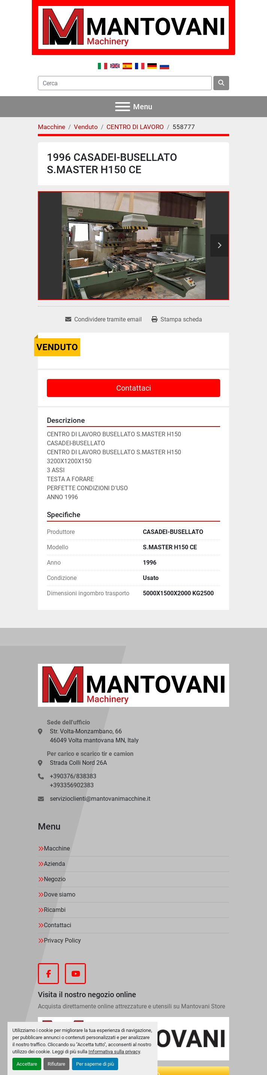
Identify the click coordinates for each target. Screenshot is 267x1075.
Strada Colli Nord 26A (78, 762)
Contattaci (133, 388)
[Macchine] (51, 127)
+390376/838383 (73, 776)
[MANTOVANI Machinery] (133, 684)
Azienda (54, 863)
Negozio (55, 879)
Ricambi (55, 909)
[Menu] (122, 106)
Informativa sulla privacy (114, 1051)
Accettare (26, 1064)
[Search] (125, 83)
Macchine (57, 848)
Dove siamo (59, 894)
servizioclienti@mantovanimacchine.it (100, 798)
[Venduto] (86, 127)
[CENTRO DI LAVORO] (135, 127)
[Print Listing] (177, 319)
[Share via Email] (103, 319)
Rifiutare (56, 1064)
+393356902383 (72, 785)
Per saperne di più (95, 1064)
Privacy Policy (62, 940)
